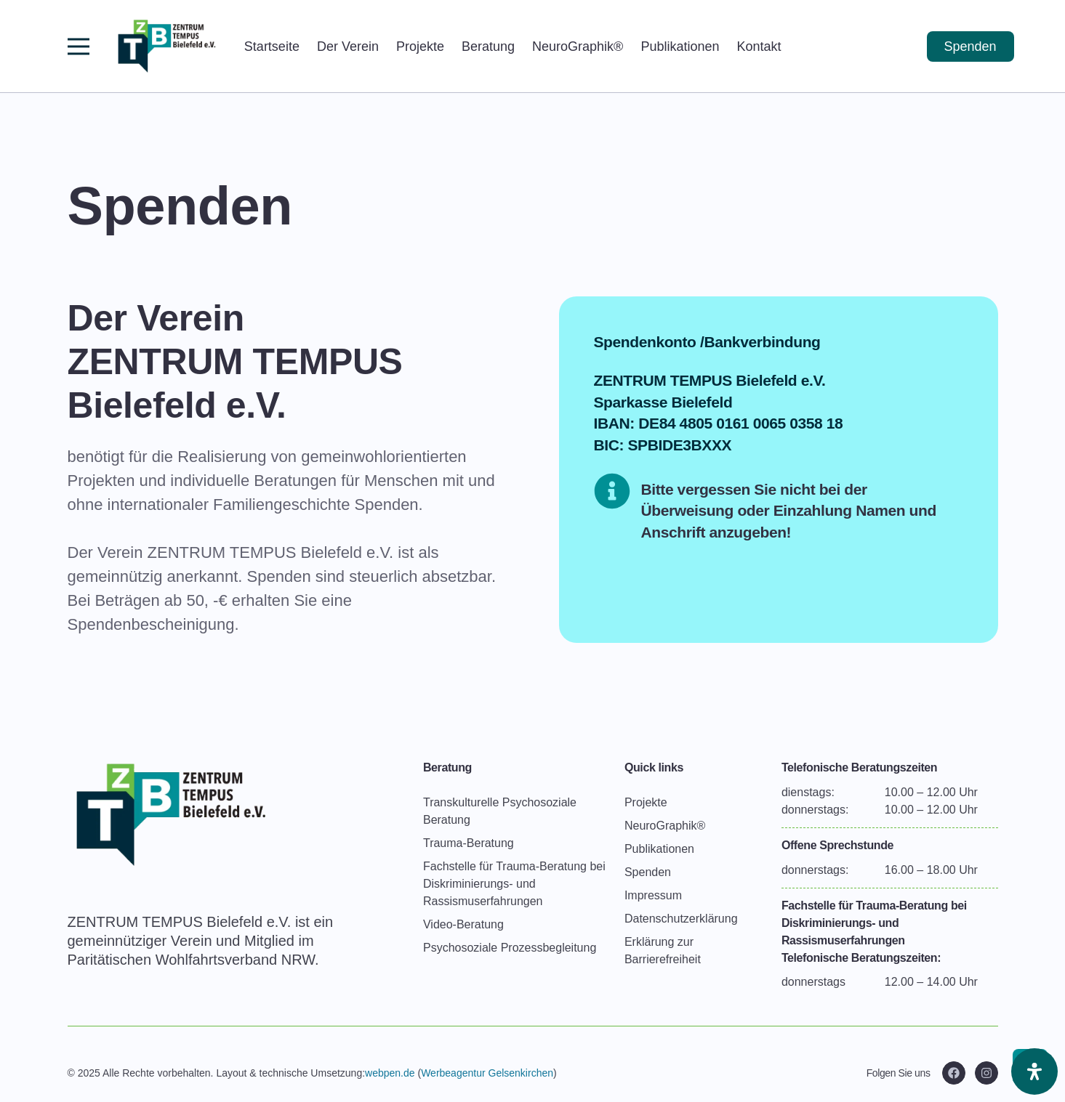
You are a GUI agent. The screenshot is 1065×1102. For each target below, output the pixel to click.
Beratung (488, 46)
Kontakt (758, 46)
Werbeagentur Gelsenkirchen (487, 1073)
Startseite (272, 46)
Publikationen (679, 46)
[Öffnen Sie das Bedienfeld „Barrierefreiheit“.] (1034, 1071)
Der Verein (348, 46)
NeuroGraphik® (577, 46)
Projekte (420, 46)
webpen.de (390, 1073)
